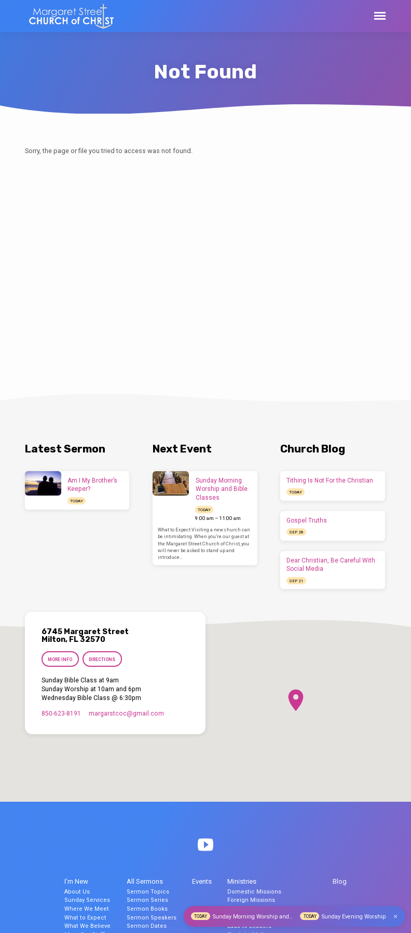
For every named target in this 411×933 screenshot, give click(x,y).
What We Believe (87, 926)
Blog (340, 881)
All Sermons (145, 881)
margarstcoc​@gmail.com (126, 713)
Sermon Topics (148, 891)
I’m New (76, 881)
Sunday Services (87, 900)
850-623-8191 (61, 713)
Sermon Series (147, 900)
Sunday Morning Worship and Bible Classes (222, 489)
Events (202, 881)
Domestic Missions (254, 891)
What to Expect (85, 917)
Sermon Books (147, 908)
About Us (77, 891)
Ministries (241, 881)
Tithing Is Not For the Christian (329, 480)
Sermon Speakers (151, 917)
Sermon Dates (147, 926)
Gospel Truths (306, 520)
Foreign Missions (251, 900)
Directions (102, 659)
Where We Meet (86, 908)
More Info (60, 659)
